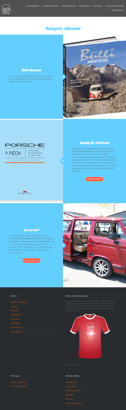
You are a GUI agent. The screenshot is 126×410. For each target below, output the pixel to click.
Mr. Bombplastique (16, 331)
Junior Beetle (14, 319)
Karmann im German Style (19, 302)
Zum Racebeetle (71, 386)
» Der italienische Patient (50, 6)
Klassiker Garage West (73, 390)
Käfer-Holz (69, 399)
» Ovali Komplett (83, 6)
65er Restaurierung (16, 327)
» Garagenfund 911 (117, 10)
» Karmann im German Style (114, 6)
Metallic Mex (14, 310)
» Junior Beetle (97, 6)
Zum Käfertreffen (71, 382)
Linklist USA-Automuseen (74, 403)
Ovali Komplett (15, 323)
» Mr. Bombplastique (32, 6)
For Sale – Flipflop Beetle (18, 386)
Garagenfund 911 (16, 315)
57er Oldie (13, 306)
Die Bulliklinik (70, 395)
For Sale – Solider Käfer (18, 382)
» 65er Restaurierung (68, 6)
